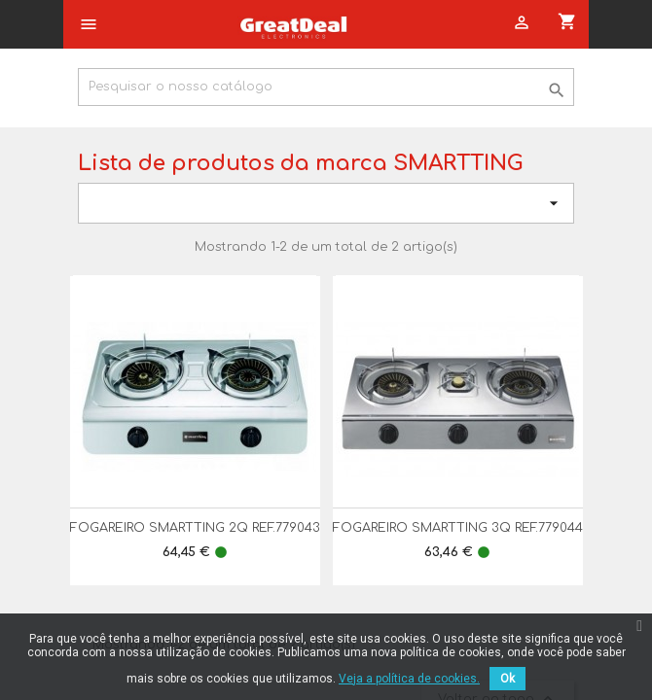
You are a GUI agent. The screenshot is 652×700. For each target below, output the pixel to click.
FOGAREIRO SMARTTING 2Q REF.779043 (195, 528)
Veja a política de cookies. (409, 678)
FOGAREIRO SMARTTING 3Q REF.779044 (458, 528)
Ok (507, 678)
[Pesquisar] (326, 87)
